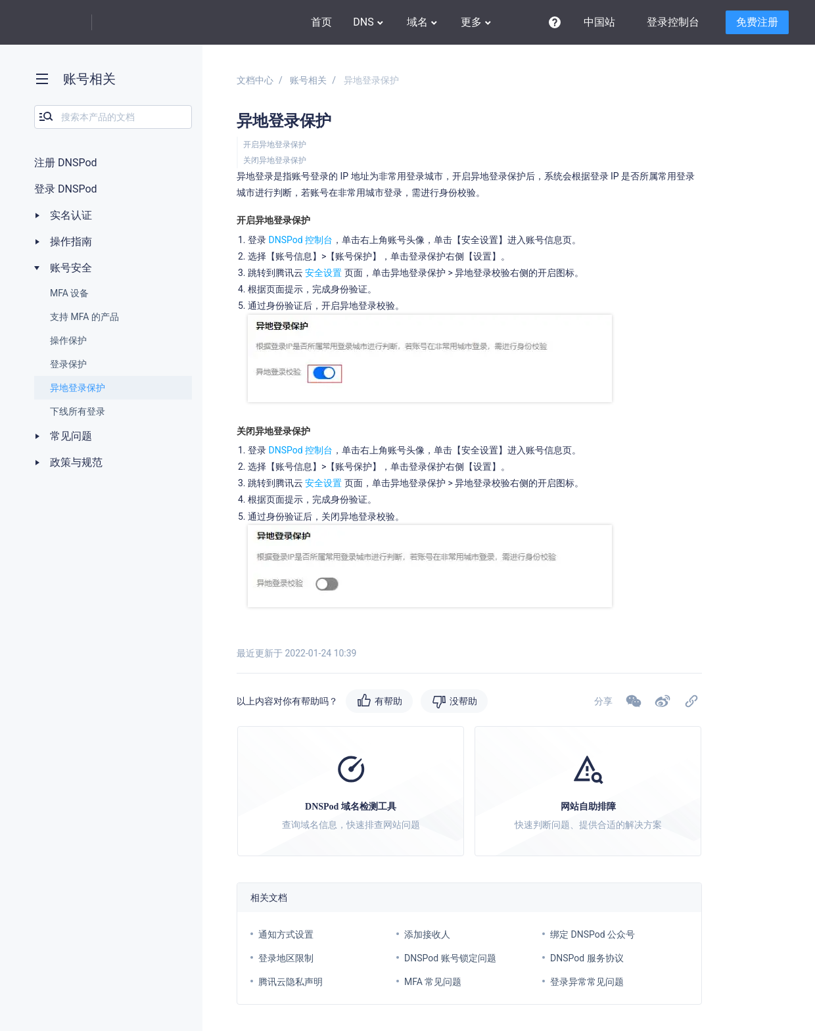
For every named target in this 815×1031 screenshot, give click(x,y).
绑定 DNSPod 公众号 (592, 934)
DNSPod (135, 22)
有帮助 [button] (388, 701)
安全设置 (323, 272)
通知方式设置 (286, 934)
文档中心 (255, 80)
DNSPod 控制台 (300, 240)
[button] (662, 701)
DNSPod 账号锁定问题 (450, 958)
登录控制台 (673, 22)
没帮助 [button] (463, 701)
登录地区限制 (286, 958)
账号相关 (308, 80)
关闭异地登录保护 (274, 160)
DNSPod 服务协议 (587, 958)
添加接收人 (427, 934)
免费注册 (757, 22)
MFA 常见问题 (432, 981)
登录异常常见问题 (587, 981)
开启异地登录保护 (274, 144)
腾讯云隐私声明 (290, 981)
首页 (321, 22)
